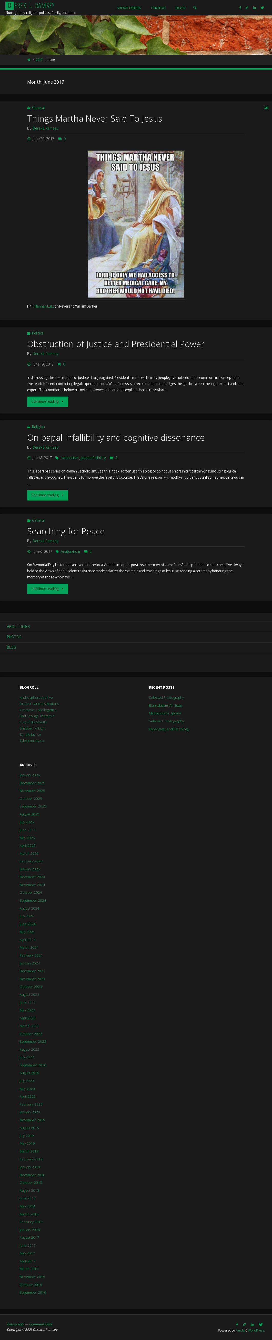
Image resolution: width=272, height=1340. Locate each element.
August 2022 (29, 1049)
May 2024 (27, 931)
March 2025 (29, 853)
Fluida (240, 1330)
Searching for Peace (66, 531)
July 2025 (27, 822)
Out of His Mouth (33, 722)
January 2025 (30, 869)
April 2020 (28, 1096)
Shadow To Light (33, 728)
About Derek (18, 627)
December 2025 (32, 783)
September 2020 (33, 1065)
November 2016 (32, 1276)
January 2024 (30, 963)
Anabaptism (70, 551)
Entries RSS (15, 1324)
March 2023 (29, 1025)
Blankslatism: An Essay (166, 705)
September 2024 (33, 900)
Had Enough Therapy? (37, 716)
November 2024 (32, 884)
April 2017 (28, 1261)
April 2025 (28, 845)
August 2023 (29, 994)
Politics (38, 333)
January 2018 (30, 1229)
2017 (39, 60)
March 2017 (29, 1268)
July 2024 (27, 916)
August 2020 (29, 1072)
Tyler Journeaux (32, 740)
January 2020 (30, 1112)
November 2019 (32, 1120)
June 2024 (28, 924)
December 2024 (32, 876)
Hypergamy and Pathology (169, 729)
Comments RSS (40, 1324)
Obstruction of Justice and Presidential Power (115, 344)
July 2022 (27, 1057)
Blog (11, 647)
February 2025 (31, 861)
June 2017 (28, 1245)
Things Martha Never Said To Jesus (94, 118)
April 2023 (28, 1018)
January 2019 (30, 1167)
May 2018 (27, 1206)
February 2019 (31, 1159)
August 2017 (29, 1237)
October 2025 (31, 798)
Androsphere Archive (36, 697)
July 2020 (27, 1080)
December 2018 (32, 1174)
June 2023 (28, 1002)
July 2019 (27, 1135)
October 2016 (31, 1284)
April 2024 (28, 939)
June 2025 (28, 829)
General (38, 108)
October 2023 (31, 986)
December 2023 (32, 971)
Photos (14, 637)
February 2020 (31, 1104)
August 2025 (29, 814)
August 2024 (29, 908)
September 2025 (33, 806)
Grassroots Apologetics (38, 709)
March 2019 (29, 1151)
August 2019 (29, 1127)
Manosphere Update (165, 713)
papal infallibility (93, 458)
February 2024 (31, 955)
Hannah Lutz (44, 306)
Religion (38, 427)
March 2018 (29, 1214)
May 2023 (27, 1010)
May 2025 (27, 837)
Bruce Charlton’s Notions (39, 703)
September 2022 (33, 1041)
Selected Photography (166, 697)
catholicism (70, 458)
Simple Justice (30, 734)
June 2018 (28, 1198)
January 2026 (30, 775)
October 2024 (31, 892)
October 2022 (31, 1033)
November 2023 (32, 979)
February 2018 (31, 1221)
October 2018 (31, 1182)
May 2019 (27, 1143)
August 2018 (29, 1190)
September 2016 (33, 1292)
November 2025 (32, 790)
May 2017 (27, 1253)
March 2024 (29, 947)
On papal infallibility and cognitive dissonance (116, 437)
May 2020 (27, 1088)
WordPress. (256, 1330)
